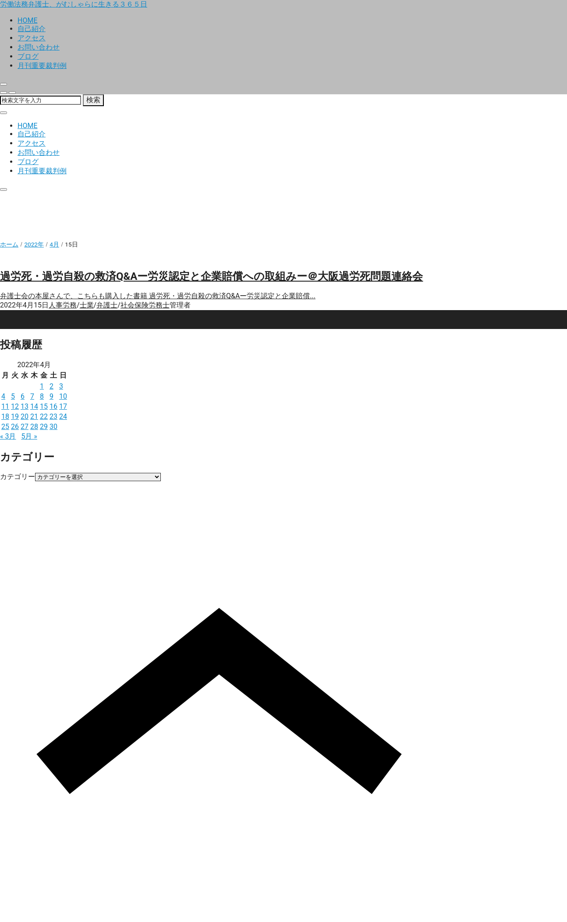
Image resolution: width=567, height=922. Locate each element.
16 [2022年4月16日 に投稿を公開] (53, 406)
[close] (3, 84)
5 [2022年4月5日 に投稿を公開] (13, 396)
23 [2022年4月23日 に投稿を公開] (53, 416)
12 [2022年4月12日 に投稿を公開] (15, 406)
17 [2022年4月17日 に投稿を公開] (63, 406)
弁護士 (106, 305)
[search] (3, 92)
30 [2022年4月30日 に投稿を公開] (53, 426)
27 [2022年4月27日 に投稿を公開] (24, 426)
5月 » (29, 436)
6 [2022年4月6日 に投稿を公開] (23, 396)
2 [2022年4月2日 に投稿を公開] (51, 386)
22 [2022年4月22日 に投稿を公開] (44, 416)
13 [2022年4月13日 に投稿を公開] (24, 406)
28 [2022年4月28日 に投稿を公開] (34, 426)
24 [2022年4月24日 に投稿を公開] (63, 416)
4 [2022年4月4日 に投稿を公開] (3, 396)
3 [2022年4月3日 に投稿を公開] (61, 386)
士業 (87, 305)
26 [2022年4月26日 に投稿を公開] (15, 426)
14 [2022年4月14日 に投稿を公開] (34, 406)
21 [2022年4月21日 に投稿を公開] (34, 416)
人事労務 (63, 305)
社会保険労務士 (145, 305)
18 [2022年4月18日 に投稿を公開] (5, 416)
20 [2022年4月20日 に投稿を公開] (24, 416)
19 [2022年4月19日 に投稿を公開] (15, 416)
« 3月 (8, 436)
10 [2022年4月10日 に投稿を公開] (63, 396)
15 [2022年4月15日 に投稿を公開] (44, 406)
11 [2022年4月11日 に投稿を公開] (5, 406)
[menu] (12, 92)
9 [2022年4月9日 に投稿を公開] (51, 396)
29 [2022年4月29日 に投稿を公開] (44, 426)
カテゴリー (17, 476)
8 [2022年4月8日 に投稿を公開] (42, 396)
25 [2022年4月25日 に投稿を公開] (5, 426)
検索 (93, 100)
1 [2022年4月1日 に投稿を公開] (42, 386)
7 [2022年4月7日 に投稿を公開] (32, 396)
